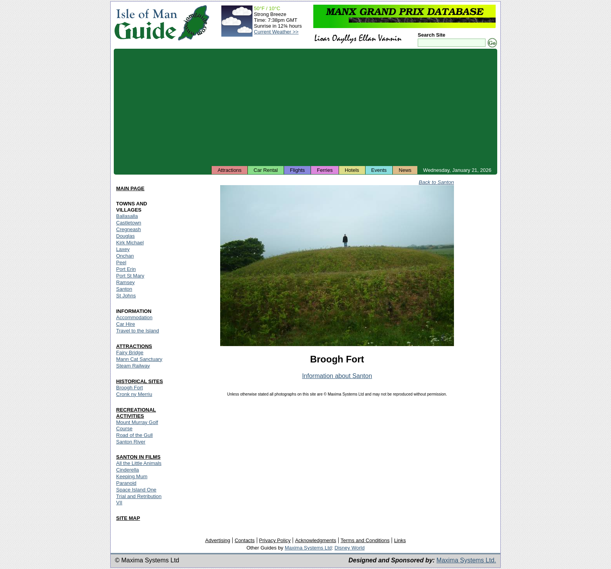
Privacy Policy (275, 540)
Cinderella (127, 470)
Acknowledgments (315, 540)
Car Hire (125, 324)
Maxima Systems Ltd (308, 548)
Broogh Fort (129, 388)
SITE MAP (128, 518)
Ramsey (125, 282)
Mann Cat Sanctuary (139, 359)
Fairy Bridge (129, 352)
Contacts (244, 540)
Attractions (229, 170)
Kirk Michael (130, 243)
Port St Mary (130, 276)
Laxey (123, 249)
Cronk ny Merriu (134, 394)
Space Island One (136, 490)
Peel (121, 262)
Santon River (130, 442)
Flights (297, 170)
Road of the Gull (134, 435)
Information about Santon (337, 376)
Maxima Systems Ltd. (466, 560)
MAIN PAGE (130, 188)
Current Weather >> (276, 32)
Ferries (324, 170)
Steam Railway (133, 366)
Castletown (128, 223)
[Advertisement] (305, 107)
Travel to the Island (137, 331)
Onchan (125, 256)
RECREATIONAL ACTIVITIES (136, 413)
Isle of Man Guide (145, 23)
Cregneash (128, 229)
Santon (124, 289)
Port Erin (126, 269)
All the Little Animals (138, 463)
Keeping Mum (131, 476)
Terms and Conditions (365, 540)
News (405, 170)
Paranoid (126, 483)
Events (379, 170)
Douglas (125, 236)
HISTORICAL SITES (139, 381)
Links (400, 540)
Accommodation (134, 317)
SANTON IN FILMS (138, 457)
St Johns (126, 296)
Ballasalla (127, 216)
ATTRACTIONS (134, 346)
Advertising (217, 540)
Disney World (350, 548)
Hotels (352, 170)
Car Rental (266, 170)
